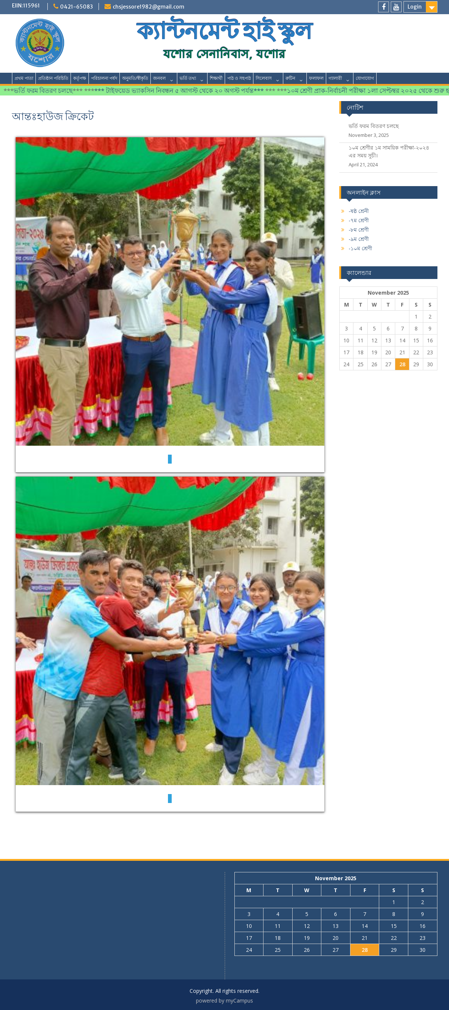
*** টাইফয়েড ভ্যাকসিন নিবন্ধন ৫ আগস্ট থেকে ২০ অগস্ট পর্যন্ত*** (183, 90)
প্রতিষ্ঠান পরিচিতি (53, 78)
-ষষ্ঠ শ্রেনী (359, 210)
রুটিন (290, 78)
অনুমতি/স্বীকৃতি (135, 78)
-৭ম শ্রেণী (359, 220)
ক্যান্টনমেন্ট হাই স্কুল (224, 31)
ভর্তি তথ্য (188, 78)
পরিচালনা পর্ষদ (104, 78)
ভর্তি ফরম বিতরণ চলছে (47, 90)
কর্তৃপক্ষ (79, 78)
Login (415, 6)
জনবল (159, 78)
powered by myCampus (224, 1000)
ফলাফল (316, 78)
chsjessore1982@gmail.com (148, 6)
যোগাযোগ (365, 78)
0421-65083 (76, 6)
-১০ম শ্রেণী (360, 248)
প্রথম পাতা (24, 78)
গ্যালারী (335, 78)
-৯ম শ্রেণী (359, 238)
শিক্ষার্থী (216, 78)
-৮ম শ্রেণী (359, 229)
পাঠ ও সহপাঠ (239, 78)
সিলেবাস (264, 78)
